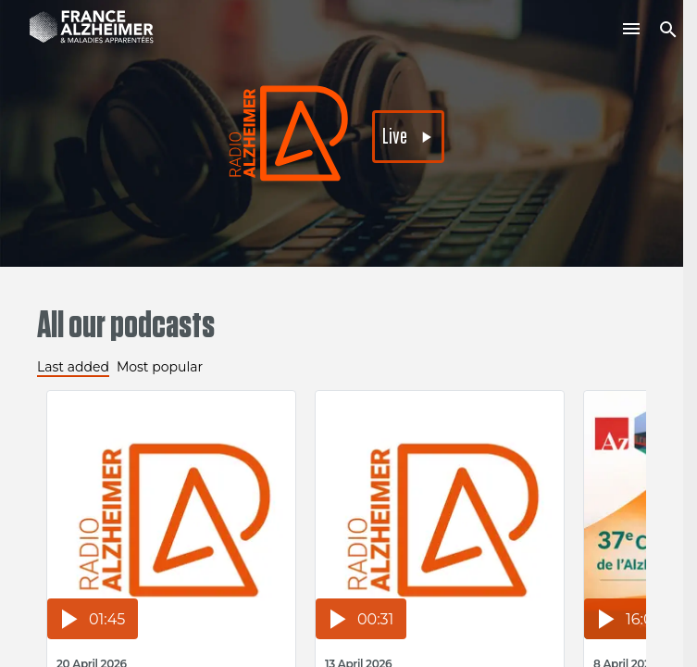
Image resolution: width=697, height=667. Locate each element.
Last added (73, 367)
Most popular (160, 367)
